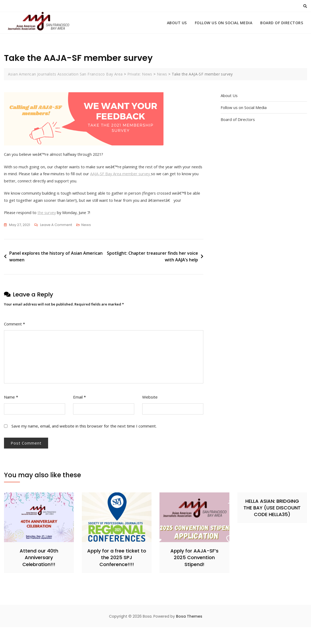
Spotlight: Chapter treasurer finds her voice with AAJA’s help (152, 257)
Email (79, 397)
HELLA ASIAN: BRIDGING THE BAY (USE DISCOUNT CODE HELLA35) (272, 508)
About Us (177, 22)
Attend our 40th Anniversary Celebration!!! (39, 558)
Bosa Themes (189, 617)
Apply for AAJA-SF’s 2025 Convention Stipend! (194, 558)
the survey (49, 213)
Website (150, 397)
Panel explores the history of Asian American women (56, 257)
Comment (14, 324)
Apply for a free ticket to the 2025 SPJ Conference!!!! (116, 558)
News (86, 225)
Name (11, 397)
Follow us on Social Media (224, 22)
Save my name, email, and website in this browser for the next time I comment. (84, 426)
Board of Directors (281, 22)
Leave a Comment (56, 225)
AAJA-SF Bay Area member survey (136, 174)
